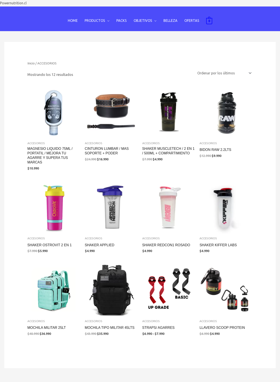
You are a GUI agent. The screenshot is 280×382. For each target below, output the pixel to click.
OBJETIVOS (143, 20)
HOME (73, 20)
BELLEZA (170, 20)
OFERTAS (191, 20)
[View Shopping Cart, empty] (209, 21)
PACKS (121, 20)
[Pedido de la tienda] (224, 73)
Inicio (31, 63)
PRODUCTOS (95, 20)
